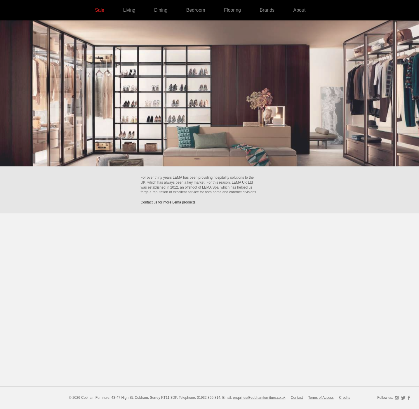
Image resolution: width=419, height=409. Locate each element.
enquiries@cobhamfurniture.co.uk (259, 398)
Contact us (149, 202)
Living (129, 10)
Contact (297, 398)
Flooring (232, 10)
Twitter (403, 398)
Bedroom (195, 10)
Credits (344, 398)
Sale (99, 10)
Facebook (408, 398)
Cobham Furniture (381, 58)
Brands (267, 10)
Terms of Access (321, 398)
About (299, 10)
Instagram (397, 398)
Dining (160, 10)
